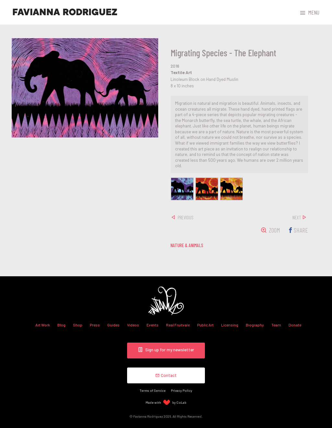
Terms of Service (153, 390)
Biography (255, 325)
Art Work (42, 325)
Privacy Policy (181, 390)
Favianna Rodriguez (64, 12)
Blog (61, 325)
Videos (133, 325)
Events (153, 325)
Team (276, 325)
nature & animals (187, 245)
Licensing (229, 325)
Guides (113, 325)
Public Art (205, 325)
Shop (77, 325)
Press (95, 325)
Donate (295, 325)
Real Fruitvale (178, 325)
